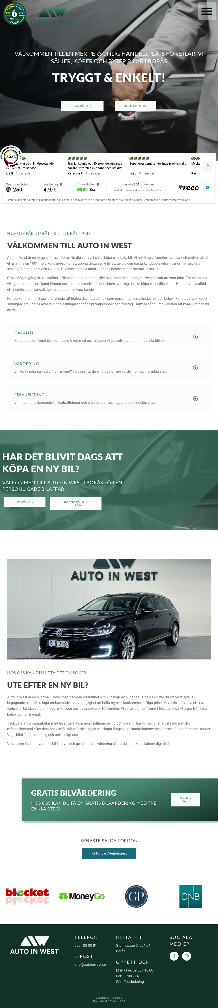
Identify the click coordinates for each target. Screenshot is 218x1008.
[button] (207, 11)
